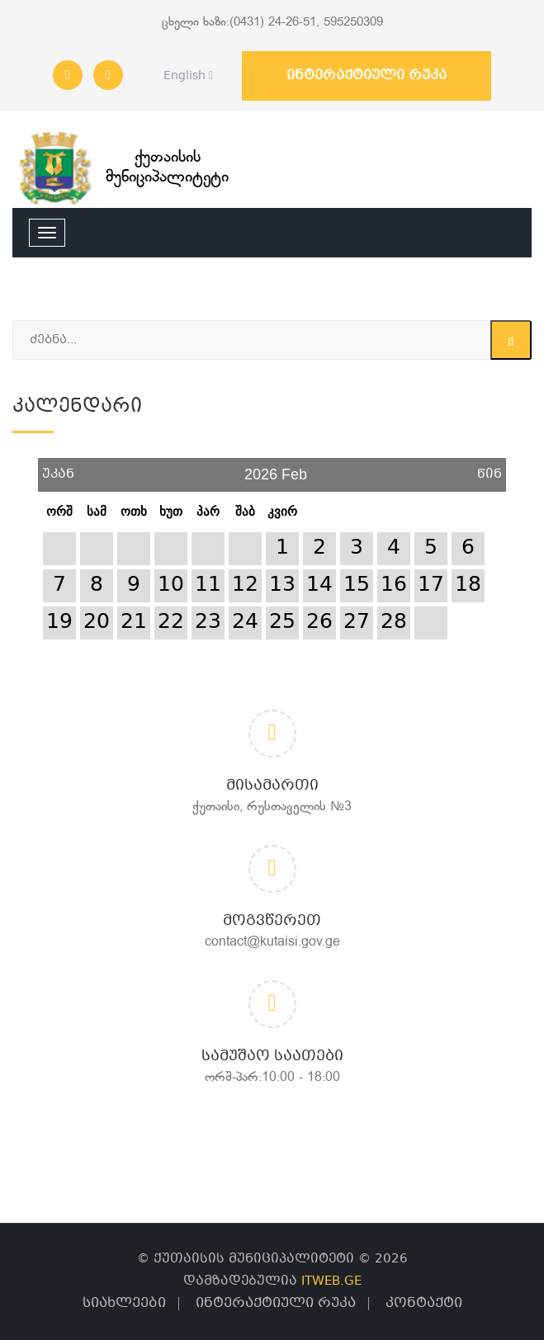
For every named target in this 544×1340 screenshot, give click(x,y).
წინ (489, 468)
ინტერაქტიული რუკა (366, 75)
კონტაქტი (424, 1303)
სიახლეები (124, 1303)
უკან (58, 468)
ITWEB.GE (331, 1281)
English (183, 76)
